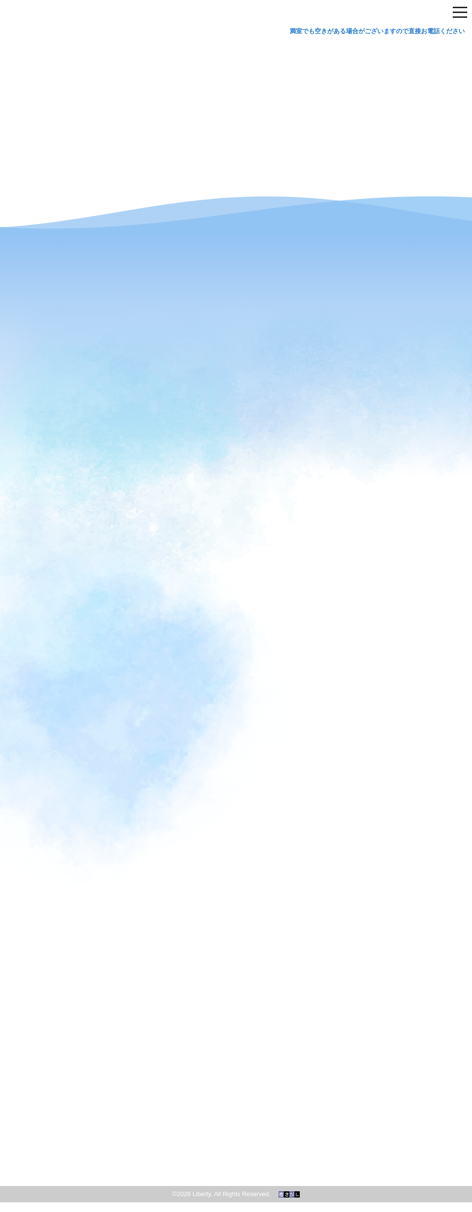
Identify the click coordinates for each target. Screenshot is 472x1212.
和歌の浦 (236, 1126)
